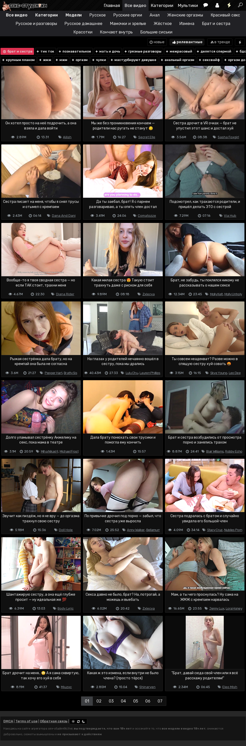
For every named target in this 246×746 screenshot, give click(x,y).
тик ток (45, 51)
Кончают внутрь (116, 32)
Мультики (188, 5)
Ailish (67, 137)
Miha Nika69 (49, 451)
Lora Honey (234, 608)
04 (123, 701)
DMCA (8, 721)
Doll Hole (66, 530)
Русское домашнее (83, 23)
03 (111, 701)
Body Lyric (66, 608)
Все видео (135, 5)
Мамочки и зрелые (128, 23)
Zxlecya (148, 294)
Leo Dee (235, 373)
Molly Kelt (216, 294)
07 (160, 701)
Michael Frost (69, 451)
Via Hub (230, 216)
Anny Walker (135, 530)
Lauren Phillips (150, 373)
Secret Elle (146, 137)
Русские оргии (127, 15)
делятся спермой (213, 51)
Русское (97, 15)
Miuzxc (66, 687)
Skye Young (218, 373)
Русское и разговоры (36, 23)
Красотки (83, 32)
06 (147, 701)
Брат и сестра (216, 23)
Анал (155, 15)
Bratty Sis (70, 373)
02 (99, 701)
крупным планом (18, 60)
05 (135, 701)
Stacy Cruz (215, 530)
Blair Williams (215, 451)
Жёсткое (162, 23)
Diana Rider (65, 294)
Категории (162, 5)
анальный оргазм (177, 60)
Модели (74, 15)
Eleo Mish (229, 687)
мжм (61, 60)
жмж (45, 60)
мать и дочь (107, 51)
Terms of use (26, 721)
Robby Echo (233, 451)
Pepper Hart (53, 373)
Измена (186, 23)
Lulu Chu (132, 373)
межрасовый (178, 51)
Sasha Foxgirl (228, 137)
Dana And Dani (64, 216)
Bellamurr (153, 530)
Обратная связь (53, 721)
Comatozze (147, 216)
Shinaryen (147, 687)
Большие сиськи (156, 32)
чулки (99, 60)
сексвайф (209, 60)
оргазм (79, 60)
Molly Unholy (233, 294)
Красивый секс (225, 15)
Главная (112, 5)
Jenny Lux (216, 608)
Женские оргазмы (185, 15)
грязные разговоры (142, 51)
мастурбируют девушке (133, 60)
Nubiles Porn (233, 530)
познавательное (74, 51)
